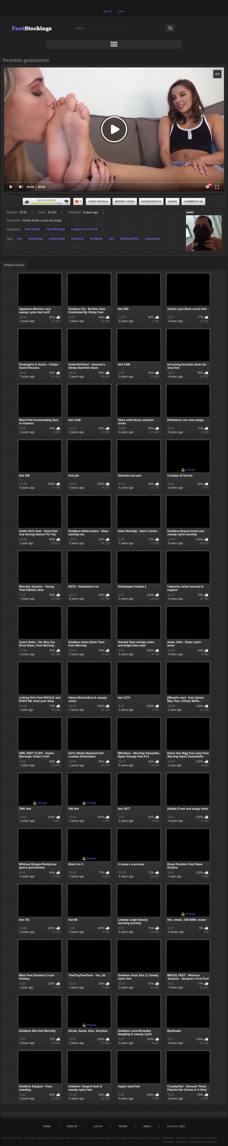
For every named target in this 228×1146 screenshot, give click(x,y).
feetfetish (77, 238)
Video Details (98, 201)
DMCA (147, 1126)
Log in (121, 11)
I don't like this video (66, 201)
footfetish (96, 238)
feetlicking (35, 238)
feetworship (57, 238)
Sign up (107, 11)
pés (111, 238)
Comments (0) (193, 201)
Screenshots (151, 201)
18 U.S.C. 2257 (176, 1126)
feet (19, 238)
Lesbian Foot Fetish (84, 229)
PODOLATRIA (129, 238)
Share (172, 201)
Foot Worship (56, 229)
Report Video (125, 201)
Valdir (190, 212)
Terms (123, 1126)
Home (47, 1126)
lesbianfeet (152, 238)
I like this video (27, 201)
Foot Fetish (32, 229)
